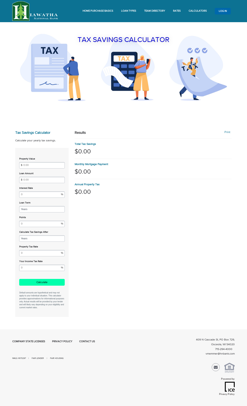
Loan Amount (26, 173)
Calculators (198, 11)
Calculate (42, 282)
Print (227, 132)
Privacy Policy (62, 341)
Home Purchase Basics (98, 11)
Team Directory (154, 11)
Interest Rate (26, 188)
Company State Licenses (28, 341)
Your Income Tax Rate (31, 261)
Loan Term (24, 203)
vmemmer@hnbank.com (220, 353)
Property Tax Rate (28, 247)
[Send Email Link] (216, 368)
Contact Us (87, 341)
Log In (223, 11)
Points (22, 217)
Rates (177, 11)
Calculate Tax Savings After (33, 232)
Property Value (27, 159)
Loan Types (128, 11)
